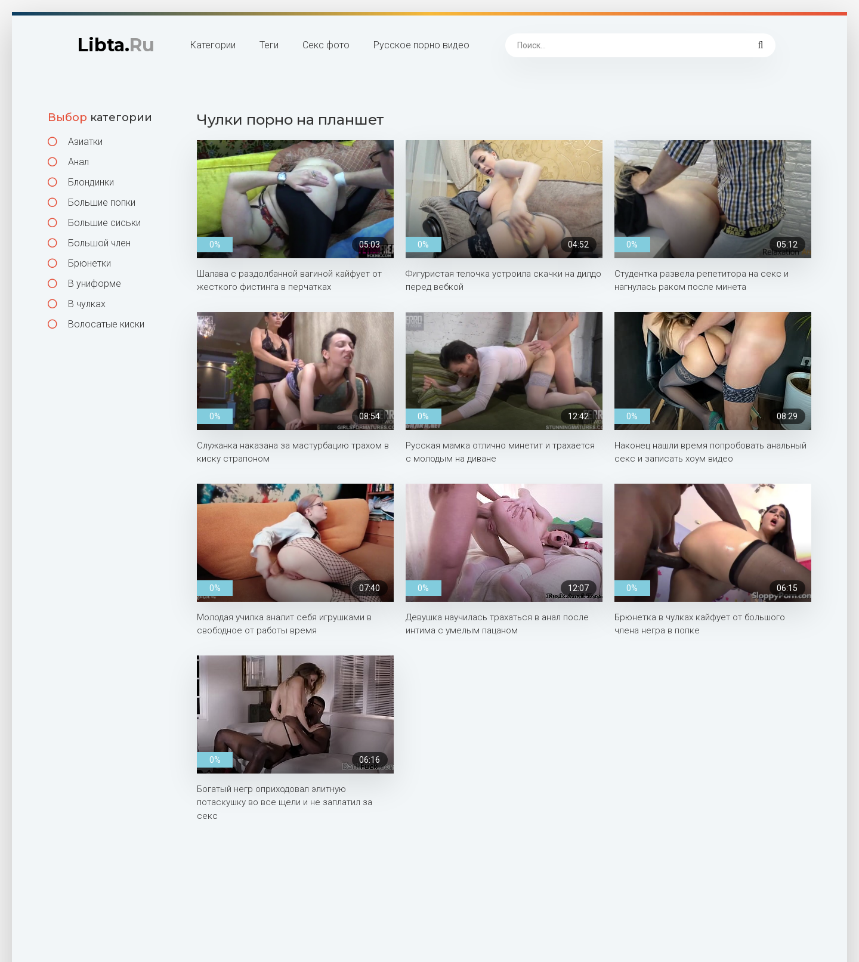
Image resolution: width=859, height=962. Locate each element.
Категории (213, 45)
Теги (269, 45)
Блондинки (81, 182)
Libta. (116, 45)
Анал (68, 162)
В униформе (84, 283)
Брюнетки (79, 263)
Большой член (89, 243)
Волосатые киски (96, 324)
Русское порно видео (421, 45)
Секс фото (326, 45)
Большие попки (91, 202)
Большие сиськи (94, 222)
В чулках (77, 304)
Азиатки (75, 141)
